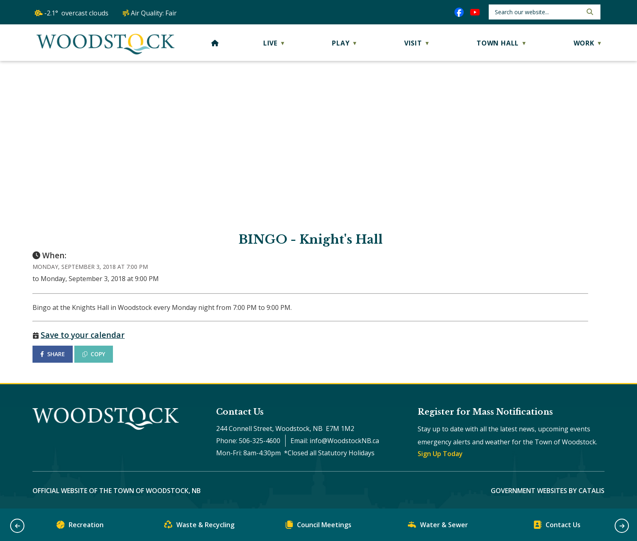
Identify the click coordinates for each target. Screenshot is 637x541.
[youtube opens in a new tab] (475, 12)
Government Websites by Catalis (547, 490)
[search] (537, 12)
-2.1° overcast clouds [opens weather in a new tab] (76, 13)
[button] (589, 12)
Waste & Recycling (199, 526)
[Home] (215, 43)
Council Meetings (318, 526)
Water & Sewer (438, 526)
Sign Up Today (440, 453)
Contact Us (557, 526)
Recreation (80, 526)
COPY (93, 354)
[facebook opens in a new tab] (459, 12)
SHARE (52, 354)
